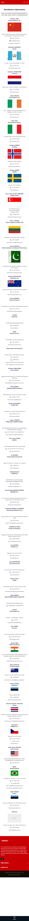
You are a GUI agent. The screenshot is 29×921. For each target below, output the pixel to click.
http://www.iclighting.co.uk (14, 492)
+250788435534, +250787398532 (14, 635)
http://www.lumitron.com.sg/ (14, 217)
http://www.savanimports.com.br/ (14, 825)
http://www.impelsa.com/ (14, 68)
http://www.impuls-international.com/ (14, 362)
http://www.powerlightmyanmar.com (14, 434)
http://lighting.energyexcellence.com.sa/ (14, 382)
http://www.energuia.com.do (14, 513)
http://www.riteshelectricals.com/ (14, 698)
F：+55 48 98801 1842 (14, 820)
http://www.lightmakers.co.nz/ (14, 294)
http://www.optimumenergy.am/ (14, 311)
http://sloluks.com (14, 575)
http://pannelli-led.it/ (14, 141)
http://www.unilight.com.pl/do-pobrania (14, 616)
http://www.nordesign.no (14, 166)
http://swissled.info (14, 595)
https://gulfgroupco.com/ (14, 867)
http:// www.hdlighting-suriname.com (14, 535)
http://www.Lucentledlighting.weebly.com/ (14, 717)
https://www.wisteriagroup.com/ (14, 272)
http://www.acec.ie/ (14, 117)
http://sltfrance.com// (14, 676)
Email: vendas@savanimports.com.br (14, 822)
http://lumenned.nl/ (14, 92)
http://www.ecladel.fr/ (14, 416)
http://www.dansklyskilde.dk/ (14, 656)
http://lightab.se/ (14, 190)
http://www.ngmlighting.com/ (14, 399)
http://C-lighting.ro (14, 468)
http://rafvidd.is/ (14, 328)
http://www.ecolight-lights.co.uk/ (14, 242)
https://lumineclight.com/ (14, 845)
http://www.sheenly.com (14, 43)
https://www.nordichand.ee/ (14, 736)
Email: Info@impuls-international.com (14, 364)
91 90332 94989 (14, 695)
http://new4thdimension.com (14, 556)
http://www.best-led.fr (14, 451)
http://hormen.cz (14, 780)
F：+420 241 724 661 (14, 778)
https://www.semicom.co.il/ (14, 344)
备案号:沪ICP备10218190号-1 (14, 911)
